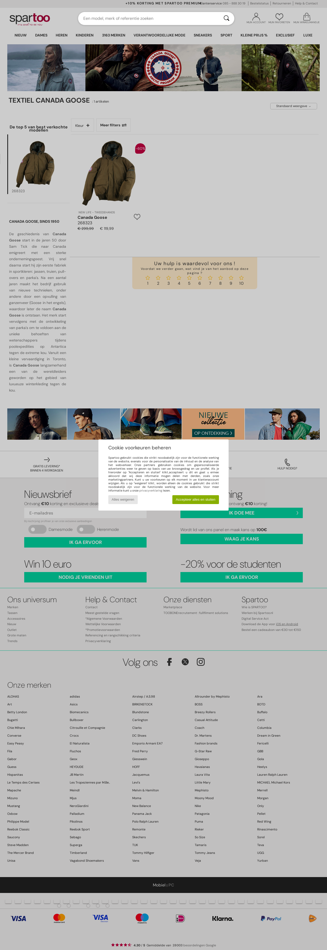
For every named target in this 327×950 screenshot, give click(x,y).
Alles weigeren (123, 499)
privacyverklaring (150, 490)
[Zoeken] (226, 18)
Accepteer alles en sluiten (195, 499)
